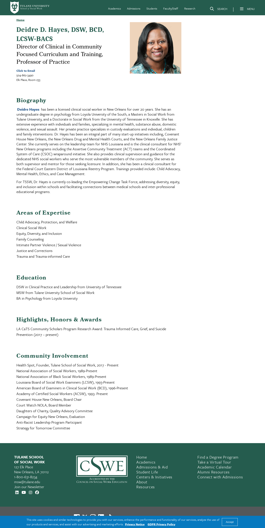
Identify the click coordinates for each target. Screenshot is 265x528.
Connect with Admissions (220, 477)
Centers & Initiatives (154, 477)
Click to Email (25, 70)
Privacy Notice (135, 524)
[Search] (218, 9)
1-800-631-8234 (25, 476)
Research (189, 8)
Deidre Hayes (28, 109)
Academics (114, 8)
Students (151, 8)
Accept (230, 522)
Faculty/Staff (170, 8)
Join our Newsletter (29, 486)
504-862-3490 (24, 75)
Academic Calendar (214, 467)
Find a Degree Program (217, 457)
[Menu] (241, 8)
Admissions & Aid (152, 467)
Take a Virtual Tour (214, 462)
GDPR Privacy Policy (161, 524)
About (141, 482)
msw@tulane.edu (27, 481)
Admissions (133, 8)
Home (141, 457)
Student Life (147, 472)
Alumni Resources (213, 472)
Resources (145, 487)
